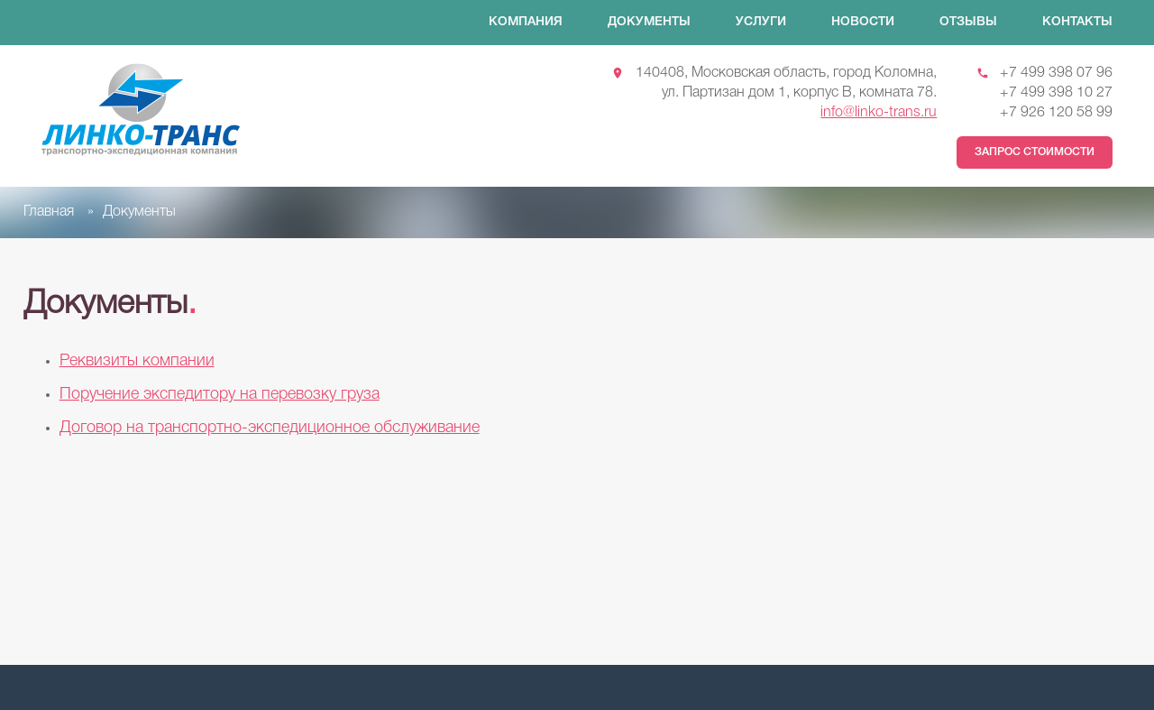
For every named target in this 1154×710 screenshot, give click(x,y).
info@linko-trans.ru (878, 112)
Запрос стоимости (1034, 152)
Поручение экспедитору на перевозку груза (220, 394)
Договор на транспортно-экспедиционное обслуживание (270, 427)
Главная (48, 212)
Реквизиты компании (137, 361)
